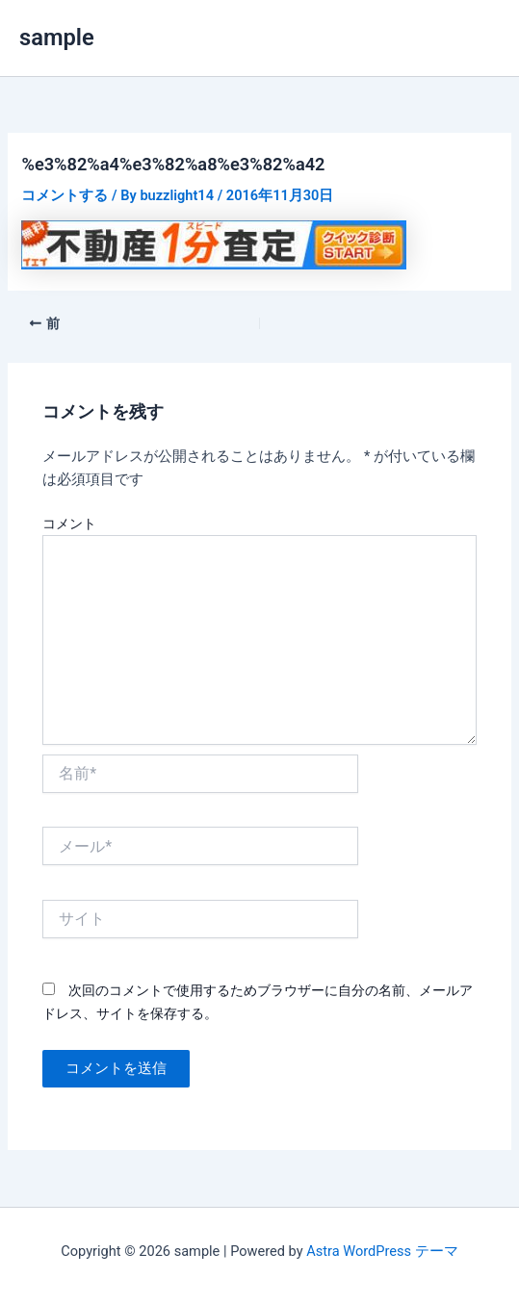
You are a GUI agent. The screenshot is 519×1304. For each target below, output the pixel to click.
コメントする (64, 195)
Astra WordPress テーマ (381, 1251)
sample (56, 37)
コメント (69, 523)
